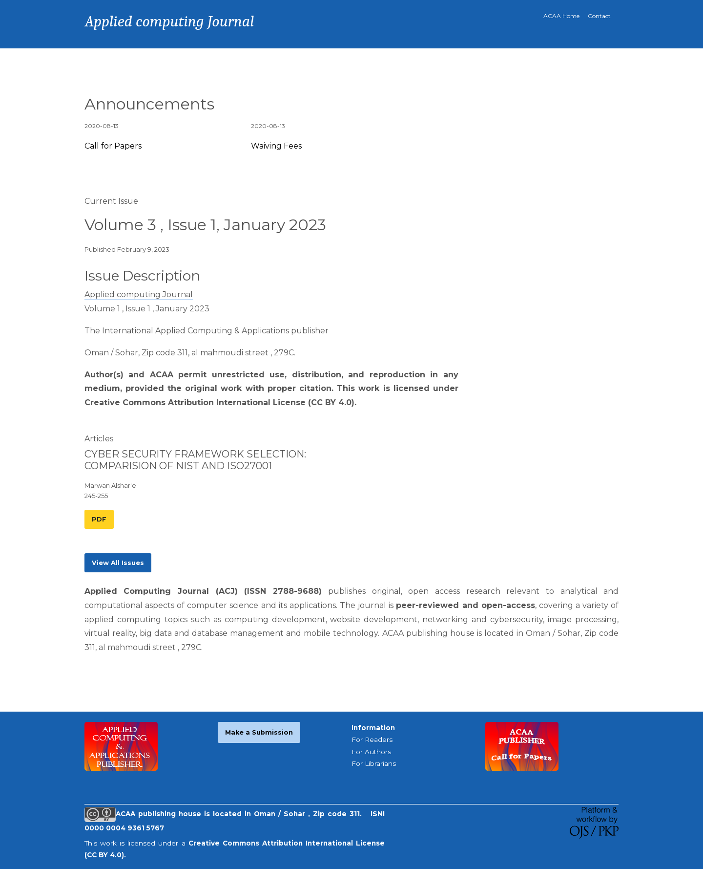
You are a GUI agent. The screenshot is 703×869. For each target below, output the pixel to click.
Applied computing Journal (138, 294)
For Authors (371, 752)
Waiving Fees (276, 146)
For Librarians (374, 763)
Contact (599, 16)
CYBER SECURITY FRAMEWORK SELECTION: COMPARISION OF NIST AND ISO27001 (195, 460)
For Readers (372, 739)
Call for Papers (113, 146)
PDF (99, 519)
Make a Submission (259, 732)
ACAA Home (561, 16)
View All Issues (118, 562)
